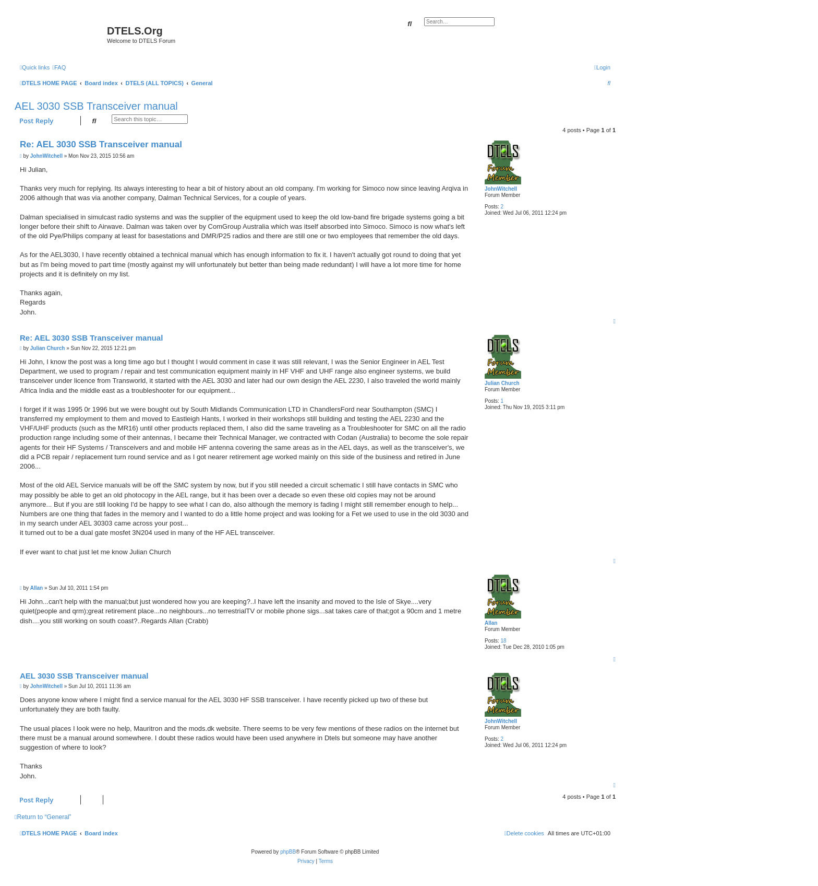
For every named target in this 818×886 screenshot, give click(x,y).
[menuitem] (59, 67)
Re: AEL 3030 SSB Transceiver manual (101, 144)
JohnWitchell (501, 189)
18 (504, 641)
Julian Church (502, 383)
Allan (491, 623)
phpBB (288, 852)
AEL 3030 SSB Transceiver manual (96, 106)
